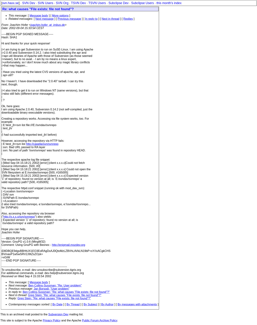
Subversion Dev (58, 314)
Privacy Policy (52, 320)
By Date (57, 304)
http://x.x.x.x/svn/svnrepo (19, 216)
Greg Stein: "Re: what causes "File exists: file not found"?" (64, 295)
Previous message (69, 18)
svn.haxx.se (10, 3)
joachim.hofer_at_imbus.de (48, 24)
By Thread (73, 304)
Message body (38, 15)
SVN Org (62, 3)
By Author (107, 304)
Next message (44, 18)
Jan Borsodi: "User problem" (52, 288)
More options (60, 15)
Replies (128, 18)
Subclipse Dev (118, 3)
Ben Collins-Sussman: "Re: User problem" (55, 285)
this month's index (169, 3)
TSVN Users (97, 3)
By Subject (90, 304)
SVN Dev (28, 3)
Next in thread (110, 18)
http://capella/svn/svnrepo (42, 143)
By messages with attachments (137, 304)
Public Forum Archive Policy (99, 320)
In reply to (91, 18)
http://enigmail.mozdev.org (68, 244)
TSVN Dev (78, 3)
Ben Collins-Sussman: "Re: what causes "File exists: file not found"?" (66, 291)
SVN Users (45, 3)
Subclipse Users (142, 3)
